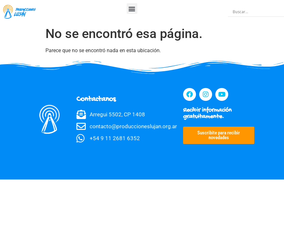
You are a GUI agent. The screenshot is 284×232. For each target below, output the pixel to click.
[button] (132, 8)
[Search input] (257, 11)
